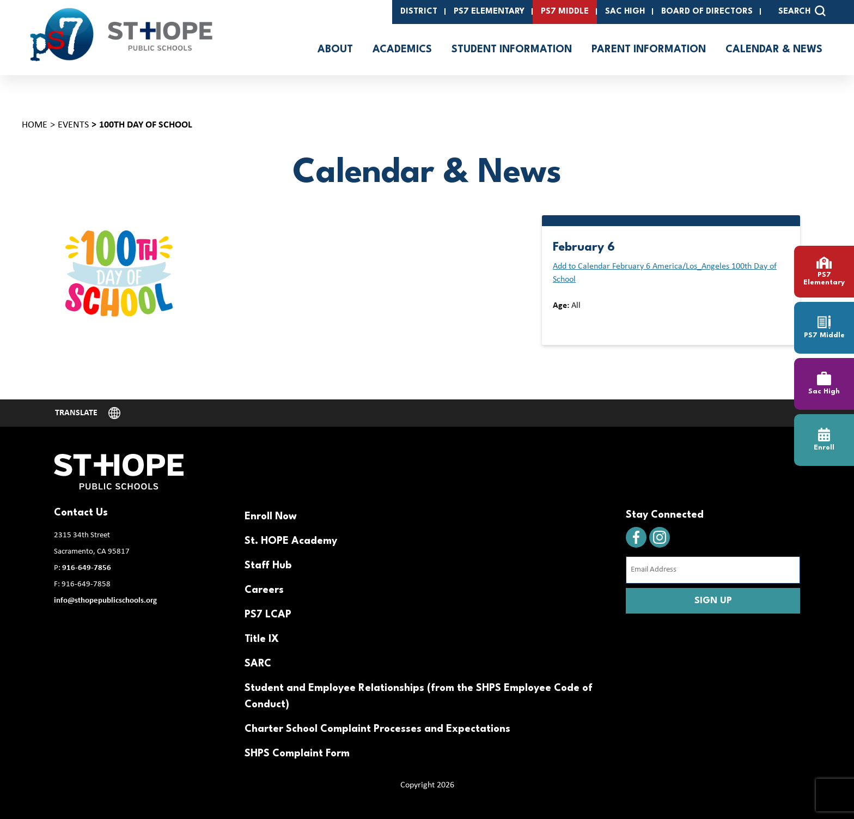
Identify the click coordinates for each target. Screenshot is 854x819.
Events (73, 125)
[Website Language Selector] (87, 413)
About (335, 49)
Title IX (262, 639)
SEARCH (802, 10)
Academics (402, 49)
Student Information (512, 49)
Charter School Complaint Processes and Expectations (377, 729)
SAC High (625, 12)
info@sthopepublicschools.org (105, 601)
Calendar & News (773, 49)
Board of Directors (707, 12)
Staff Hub (268, 566)
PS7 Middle (565, 12)
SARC (258, 664)
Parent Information (648, 49)
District (418, 12)
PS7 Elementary (489, 12)
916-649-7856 (86, 568)
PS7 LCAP (268, 615)
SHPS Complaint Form (297, 754)
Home (34, 125)
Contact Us (81, 513)
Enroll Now (271, 516)
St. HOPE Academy (291, 541)
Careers (264, 590)
